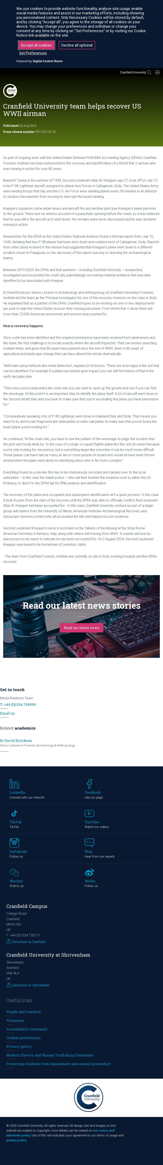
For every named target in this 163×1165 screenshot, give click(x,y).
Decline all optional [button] (77, 45)
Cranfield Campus (26, 906)
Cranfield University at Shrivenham (48, 955)
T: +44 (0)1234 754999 (18, 704)
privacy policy (16, 1140)
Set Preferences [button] (33, 53)
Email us (7, 713)
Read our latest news (81, 627)
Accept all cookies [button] (36, 45)
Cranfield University (133, 72)
